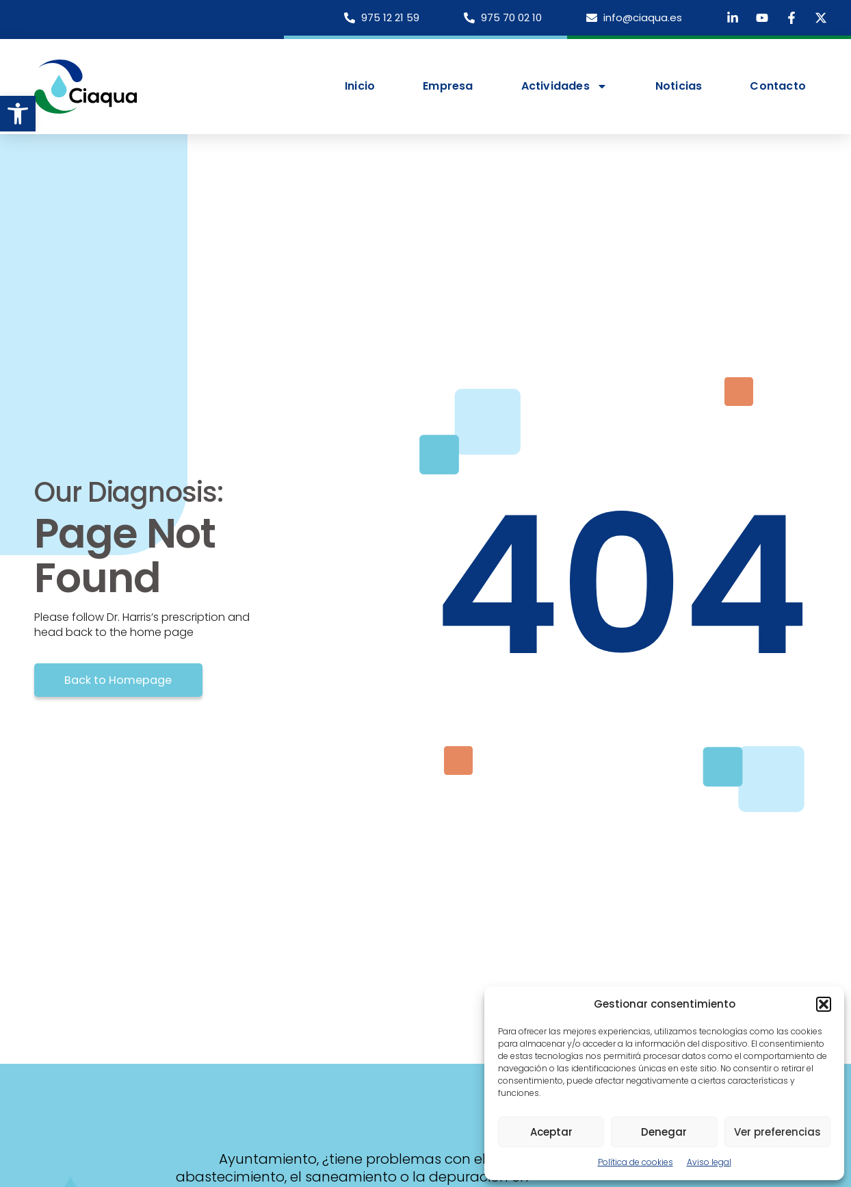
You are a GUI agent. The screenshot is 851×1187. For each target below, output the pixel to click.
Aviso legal (709, 1162)
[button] (18, 113)
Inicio (360, 86)
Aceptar (551, 1132)
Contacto (778, 86)
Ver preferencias (777, 1132)
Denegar (664, 1132)
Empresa (448, 86)
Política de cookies (635, 1162)
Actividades (564, 86)
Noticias (679, 86)
